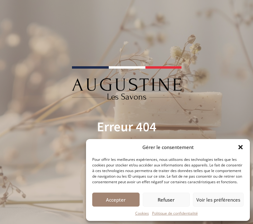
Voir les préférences (218, 200)
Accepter (116, 200)
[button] (240, 147)
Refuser (166, 200)
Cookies (142, 213)
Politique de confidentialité (175, 213)
